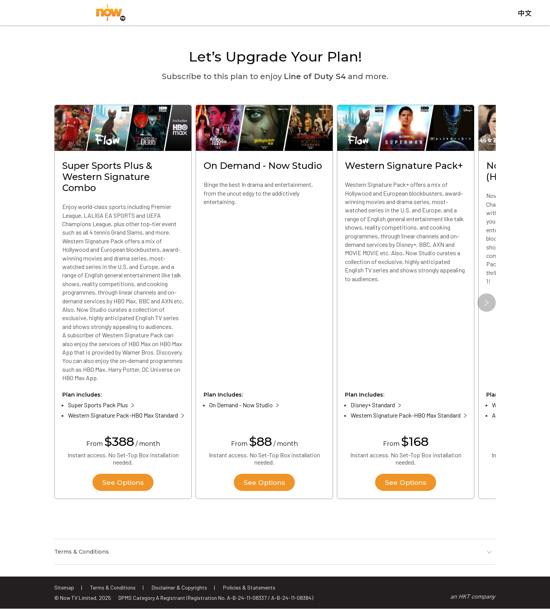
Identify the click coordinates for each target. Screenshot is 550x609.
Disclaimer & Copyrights (179, 587)
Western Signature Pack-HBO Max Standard (123, 417)
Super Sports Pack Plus (98, 407)
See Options (123, 485)
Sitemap (64, 587)
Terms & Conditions (113, 587)
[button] (486, 305)
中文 (525, 15)
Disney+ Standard (373, 407)
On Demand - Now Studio (241, 407)
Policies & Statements (249, 587)
